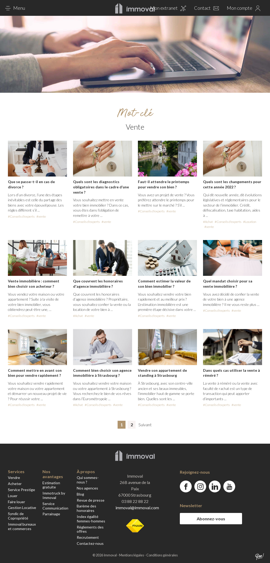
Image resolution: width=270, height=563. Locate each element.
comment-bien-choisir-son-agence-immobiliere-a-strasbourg (102, 368)
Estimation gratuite (51, 485)
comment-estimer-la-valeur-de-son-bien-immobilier (167, 279)
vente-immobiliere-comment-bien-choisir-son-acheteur (37, 279)
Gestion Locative (22, 507)
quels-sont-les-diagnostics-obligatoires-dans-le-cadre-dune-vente (102, 182)
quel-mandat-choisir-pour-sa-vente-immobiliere (232, 277)
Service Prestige (21, 489)
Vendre (14, 477)
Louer (12, 495)
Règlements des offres (90, 529)
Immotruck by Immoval (53, 495)
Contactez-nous (90, 543)
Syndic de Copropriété (18, 515)
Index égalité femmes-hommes (91, 518)
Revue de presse (90, 500)
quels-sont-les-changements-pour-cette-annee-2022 (232, 185)
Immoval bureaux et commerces (22, 526)
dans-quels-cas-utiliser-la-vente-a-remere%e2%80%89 (232, 368)
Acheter (15, 483)
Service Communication (55, 505)
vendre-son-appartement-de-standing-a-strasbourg (167, 368)
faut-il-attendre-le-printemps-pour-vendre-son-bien (167, 177)
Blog (80, 494)
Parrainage (51, 514)
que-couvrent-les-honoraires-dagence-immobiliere (102, 279)
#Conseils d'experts (21, 216)
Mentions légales (131, 555)
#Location (249, 222)
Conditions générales (162, 555)
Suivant (145, 424)
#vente (41, 216)
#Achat (208, 222)
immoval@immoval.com (137, 507)
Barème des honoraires (86, 508)
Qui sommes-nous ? (88, 479)
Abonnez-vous (211, 518)
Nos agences (87, 488)
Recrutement (88, 537)
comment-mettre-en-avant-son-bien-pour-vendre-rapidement (37, 368)
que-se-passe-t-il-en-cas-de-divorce (37, 180)
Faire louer (16, 502)
